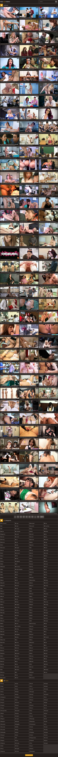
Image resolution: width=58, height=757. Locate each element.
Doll (16, 563)
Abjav (2, 686)
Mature (31, 582)
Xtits (45, 724)
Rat (31, 702)
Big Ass (2, 591)
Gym (16, 661)
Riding (45, 536)
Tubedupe (32, 732)
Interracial (32, 539)
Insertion (31, 536)
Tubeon (31, 735)
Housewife (32, 526)
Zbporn (45, 740)
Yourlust (46, 737)
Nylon (31, 612)
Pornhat (17, 751)
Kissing (31, 550)
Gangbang (17, 634)
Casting (2, 650)
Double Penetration (18, 569)
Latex (31, 558)
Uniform (46, 650)
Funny (16, 631)
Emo (16, 577)
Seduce (45, 555)
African (2, 531)
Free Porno (5, 2)
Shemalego (32, 718)
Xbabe (45, 702)
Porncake (17, 743)
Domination (17, 566)
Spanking (46, 593)
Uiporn (31, 745)
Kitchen (31, 553)
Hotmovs (17, 702)
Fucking (17, 628)
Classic (2, 666)
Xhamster (46, 710)
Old (31, 620)
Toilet (45, 642)
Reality (45, 528)
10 (38, 516)
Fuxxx (2, 748)
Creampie (17, 528)
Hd (16, 672)
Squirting (46, 601)
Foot (16, 618)
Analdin (2, 699)
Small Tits (46, 582)
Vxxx (45, 697)
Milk (31, 591)
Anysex (2, 707)
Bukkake (2, 634)
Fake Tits (17, 591)
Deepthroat (17, 550)
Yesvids (45, 735)
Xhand (45, 713)
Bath (2, 569)
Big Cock (2, 593)
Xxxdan (45, 726)
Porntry (31, 697)
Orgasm (31, 628)
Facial (16, 588)
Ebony (16, 574)
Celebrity (2, 653)
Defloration (17, 553)
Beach (2, 580)
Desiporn (3, 735)
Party (31, 645)
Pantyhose (32, 642)
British (2, 626)
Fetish (16, 599)
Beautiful (2, 582)
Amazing (2, 539)
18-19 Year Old (3, 523)
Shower (45, 566)
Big (2, 588)
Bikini (2, 599)
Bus (2, 637)
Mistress (31, 593)
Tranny (31, 729)
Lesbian (31, 563)
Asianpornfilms (4, 710)
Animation (3, 547)
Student (46, 615)
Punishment (32, 677)
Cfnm (2, 656)
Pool (31, 664)
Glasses (16, 650)
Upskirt (45, 653)
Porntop (31, 694)
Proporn (31, 699)
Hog (16, 699)
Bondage (2, 612)
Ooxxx (16, 740)
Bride (2, 623)
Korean (31, 555)
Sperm (45, 596)
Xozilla (45, 721)
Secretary (46, 553)
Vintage (45, 656)
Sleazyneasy (32, 721)
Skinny (45, 574)
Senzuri (31, 707)
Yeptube (46, 732)
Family (16, 593)
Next (42, 516)
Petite (31, 653)
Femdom (17, 596)
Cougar (16, 523)
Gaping (16, 637)
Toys (45, 645)
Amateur (2, 536)
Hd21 (16, 686)
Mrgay (16, 729)
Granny (16, 656)
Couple (16, 526)
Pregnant (32, 672)
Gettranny (3, 751)
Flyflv (2, 745)
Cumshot (17, 536)
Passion (31, 647)
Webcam (46, 664)
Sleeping (46, 580)
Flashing (17, 612)
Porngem (17, 748)
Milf (31, 588)
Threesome (46, 637)
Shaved (45, 561)
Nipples (31, 604)
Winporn (46, 699)
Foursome (17, 620)
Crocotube (3, 729)
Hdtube (16, 691)
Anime (2, 550)
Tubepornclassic (33, 737)
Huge (31, 528)
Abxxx (2, 691)
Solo (45, 588)
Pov (31, 669)
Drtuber (2, 737)
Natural (31, 601)
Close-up (2, 672)
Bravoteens (3, 724)
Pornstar (31, 666)
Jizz (31, 547)
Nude (31, 607)
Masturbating (32, 580)
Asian (2, 555)
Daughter (17, 547)
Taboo (45, 623)
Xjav (45, 716)
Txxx (31, 743)
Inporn (16, 707)
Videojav (46, 683)
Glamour (17, 647)
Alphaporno (3, 697)
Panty (31, 639)
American (3, 542)
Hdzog (16, 694)
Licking (31, 566)
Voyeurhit (46, 694)
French (16, 623)
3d (1, 526)
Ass (2, 558)
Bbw (2, 574)
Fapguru (2, 740)
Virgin (45, 658)
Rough (45, 542)
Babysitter (3, 566)
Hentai (16, 677)
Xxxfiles (46, 729)
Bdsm (2, 577)
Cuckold (17, 534)
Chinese (2, 661)
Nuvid (16, 735)
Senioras (31, 705)
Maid (31, 574)
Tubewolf (32, 740)
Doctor (16, 558)
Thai (45, 634)
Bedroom (3, 585)
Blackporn (3, 721)
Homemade (32, 523)
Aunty (2, 561)
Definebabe (3, 732)
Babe (2, 563)
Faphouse (3, 743)
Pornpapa (32, 691)
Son (45, 591)
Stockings (46, 604)
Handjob (17, 666)
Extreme (17, 585)
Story (45, 607)
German (17, 642)
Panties (31, 637)
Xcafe (45, 705)
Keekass (17, 713)
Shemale (46, 563)
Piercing (31, 656)
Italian (31, 542)
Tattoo (45, 626)
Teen (45, 631)
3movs (2, 683)
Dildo (16, 555)
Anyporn (2, 705)
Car (2, 645)
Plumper (31, 661)
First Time (17, 607)
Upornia (31, 748)
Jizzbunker (17, 710)
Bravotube (3, 726)
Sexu (31, 713)
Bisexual (2, 601)
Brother (2, 628)
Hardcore (17, 669)
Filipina (16, 601)
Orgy (31, 631)
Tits (45, 639)
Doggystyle (17, 561)
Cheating (2, 658)
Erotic (16, 580)
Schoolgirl (46, 550)
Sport (45, 599)
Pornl (31, 686)
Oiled (31, 618)
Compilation (3, 677)
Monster (31, 599)
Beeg (2, 716)
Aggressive (3, 534)
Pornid (31, 683)
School (45, 547)
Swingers (46, 620)
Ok (16, 737)
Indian (31, 531)
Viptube (46, 686)
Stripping (46, 612)
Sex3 (31, 710)
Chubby (2, 664)
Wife (45, 666)
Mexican (31, 585)
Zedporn (46, 743)
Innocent (31, 534)
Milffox (16, 726)
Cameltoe (3, 642)
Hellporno (17, 697)
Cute (16, 539)
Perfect (31, 650)
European (17, 582)
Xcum (45, 707)
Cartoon (2, 647)
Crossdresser (17, 531)
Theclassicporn (32, 724)
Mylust (16, 732)
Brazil (2, 618)
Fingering (17, 604)
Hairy (16, 664)
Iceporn (17, 705)
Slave (45, 577)
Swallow (46, 618)
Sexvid (31, 716)
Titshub (31, 726)
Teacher (46, 628)
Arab (2, 553)
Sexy (45, 558)
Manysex (17, 721)
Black (2, 604)
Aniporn (2, 702)
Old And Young (33, 623)
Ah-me (2, 694)
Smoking (46, 585)
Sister (45, 569)
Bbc (2, 572)
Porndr (16, 745)
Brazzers (2, 620)
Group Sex (17, 658)
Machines (32, 572)
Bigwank (2, 718)
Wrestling (46, 669)
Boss (2, 615)
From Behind (17, 626)
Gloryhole (17, 653)
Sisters (45, 572)
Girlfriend (17, 645)
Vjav (45, 691)
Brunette (2, 631)
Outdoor (31, 634)
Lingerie (31, 569)
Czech (16, 542)
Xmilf (45, 718)
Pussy (45, 523)
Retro (45, 534)
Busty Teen (3, 639)
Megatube (17, 724)
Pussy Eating (46, 526)
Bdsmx (2, 713)
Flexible (17, 615)
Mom (31, 596)
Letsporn (17, 716)
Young (45, 672)
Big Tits (2, 596)
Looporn (17, 718)
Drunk (16, 572)
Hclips (16, 683)
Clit (2, 669)
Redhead (46, 531)
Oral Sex (31, 626)
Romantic (46, 539)
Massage (31, 577)
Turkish (45, 647)
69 (1, 528)
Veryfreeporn (32, 751)
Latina (31, 561)
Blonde (2, 607)
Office (31, 615)
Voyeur (45, 661)
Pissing (31, 658)
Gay (16, 639)
